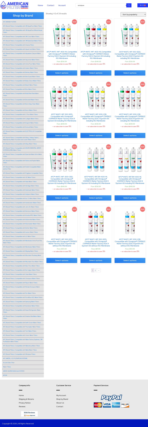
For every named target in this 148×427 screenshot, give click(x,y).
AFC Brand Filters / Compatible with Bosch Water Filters (20, 85)
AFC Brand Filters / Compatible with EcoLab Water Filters (20, 127)
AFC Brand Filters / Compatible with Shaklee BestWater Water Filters (22, 317)
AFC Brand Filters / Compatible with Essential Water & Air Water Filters (22, 155)
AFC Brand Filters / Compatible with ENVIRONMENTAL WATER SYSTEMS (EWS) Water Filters (22, 149)
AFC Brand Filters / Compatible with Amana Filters (18, 45)
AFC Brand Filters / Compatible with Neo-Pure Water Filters (21, 266)
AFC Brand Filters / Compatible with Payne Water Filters (20, 283)
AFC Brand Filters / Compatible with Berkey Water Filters (20, 72)
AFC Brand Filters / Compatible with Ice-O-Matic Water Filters (22, 198)
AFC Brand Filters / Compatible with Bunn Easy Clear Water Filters (21, 105)
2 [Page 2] (95, 270)
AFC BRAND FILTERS (9, 22)
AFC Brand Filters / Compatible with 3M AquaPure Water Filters (22, 26)
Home (40, 5)
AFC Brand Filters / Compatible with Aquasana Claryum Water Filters (22, 54)
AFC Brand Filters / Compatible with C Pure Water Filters (20, 114)
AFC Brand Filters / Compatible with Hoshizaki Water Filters (21, 190)
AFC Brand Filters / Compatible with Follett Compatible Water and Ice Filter (22, 168)
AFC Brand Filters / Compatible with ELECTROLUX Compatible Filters (22, 132)
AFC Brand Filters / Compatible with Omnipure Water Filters (21, 278)
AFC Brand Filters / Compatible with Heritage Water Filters (21, 186)
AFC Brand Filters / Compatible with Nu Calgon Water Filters (21, 270)
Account (62, 5)
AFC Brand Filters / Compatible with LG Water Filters (19, 236)
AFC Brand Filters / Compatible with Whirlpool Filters (19, 354)
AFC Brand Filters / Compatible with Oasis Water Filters (20, 274)
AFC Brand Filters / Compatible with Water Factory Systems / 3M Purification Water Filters (22, 340)
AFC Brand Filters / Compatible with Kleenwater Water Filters (21, 224)
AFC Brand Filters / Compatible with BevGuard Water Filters (21, 76)
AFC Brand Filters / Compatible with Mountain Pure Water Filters (23, 262)
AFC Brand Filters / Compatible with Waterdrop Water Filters (21, 346)
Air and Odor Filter (8, 363)
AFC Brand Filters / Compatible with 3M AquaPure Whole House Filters (22, 31)
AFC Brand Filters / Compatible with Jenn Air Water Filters (21, 207)
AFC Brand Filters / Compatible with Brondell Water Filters (21, 100)
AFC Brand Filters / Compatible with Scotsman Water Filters (21, 306)
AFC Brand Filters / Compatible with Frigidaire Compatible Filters (23, 173)
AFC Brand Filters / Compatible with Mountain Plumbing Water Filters (22, 256)
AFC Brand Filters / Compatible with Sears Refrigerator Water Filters (22, 311)
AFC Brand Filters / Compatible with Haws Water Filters (19, 181)
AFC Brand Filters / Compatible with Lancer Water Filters (20, 232)
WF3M (5, 375)
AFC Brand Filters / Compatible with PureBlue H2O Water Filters (22, 297)
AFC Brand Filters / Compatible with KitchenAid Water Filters (21, 219)
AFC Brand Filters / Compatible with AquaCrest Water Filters (21, 49)
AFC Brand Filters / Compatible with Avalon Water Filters (20, 68)
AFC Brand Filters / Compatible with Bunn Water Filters (20, 110)
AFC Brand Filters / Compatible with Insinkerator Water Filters (22, 203)
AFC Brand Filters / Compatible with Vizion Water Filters (20, 335)
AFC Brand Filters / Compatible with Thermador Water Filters (21, 327)
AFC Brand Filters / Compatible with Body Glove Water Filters (22, 81)
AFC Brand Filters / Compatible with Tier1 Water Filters (19, 331)
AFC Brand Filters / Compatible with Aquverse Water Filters (21, 60)
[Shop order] (133, 14)
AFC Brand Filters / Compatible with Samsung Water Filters (21, 302)
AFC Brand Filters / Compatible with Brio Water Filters (19, 89)
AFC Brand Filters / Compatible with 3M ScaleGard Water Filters (22, 41)
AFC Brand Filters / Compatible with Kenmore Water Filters (21, 211)
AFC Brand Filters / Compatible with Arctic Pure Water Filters (21, 64)
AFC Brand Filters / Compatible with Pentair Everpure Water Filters (21, 288)
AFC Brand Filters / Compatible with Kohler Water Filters (20, 228)
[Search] (128, 5)
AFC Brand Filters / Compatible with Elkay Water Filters (20, 144)
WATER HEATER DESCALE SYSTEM (13, 371)
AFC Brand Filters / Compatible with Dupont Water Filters (20, 123)
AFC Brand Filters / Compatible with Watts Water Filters (20, 350)
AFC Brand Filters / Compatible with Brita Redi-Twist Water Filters (21, 94)
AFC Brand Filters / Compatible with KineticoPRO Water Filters (22, 215)
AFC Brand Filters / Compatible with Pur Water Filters (19, 293)
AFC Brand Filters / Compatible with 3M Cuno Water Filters (21, 36)
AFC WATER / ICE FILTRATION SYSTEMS (15, 358)
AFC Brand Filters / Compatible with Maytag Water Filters (20, 251)
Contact (50, 5)
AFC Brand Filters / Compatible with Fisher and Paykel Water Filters (21, 162)
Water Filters (7, 367)
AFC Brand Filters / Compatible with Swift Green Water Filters (22, 323)
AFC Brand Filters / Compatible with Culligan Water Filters (20, 119)
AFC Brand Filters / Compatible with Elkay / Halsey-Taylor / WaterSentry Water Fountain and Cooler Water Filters (21, 139)
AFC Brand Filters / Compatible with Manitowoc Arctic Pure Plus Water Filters (22, 242)
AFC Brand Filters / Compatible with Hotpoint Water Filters (21, 194)
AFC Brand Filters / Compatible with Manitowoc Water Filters (21, 247)
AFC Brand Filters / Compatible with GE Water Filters (19, 177)
